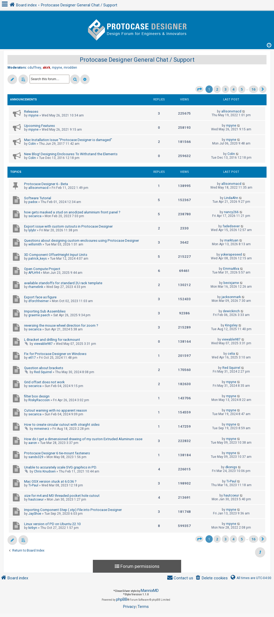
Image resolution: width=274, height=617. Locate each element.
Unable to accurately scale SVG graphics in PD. (60, 467)
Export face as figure (40, 297)
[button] (199, 89)
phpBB (121, 599)
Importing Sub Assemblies (45, 311)
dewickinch (231, 311)
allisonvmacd (231, 111)
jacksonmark (231, 297)
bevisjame (231, 283)
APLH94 (34, 273)
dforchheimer (38, 301)
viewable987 (43, 344)
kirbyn (32, 528)
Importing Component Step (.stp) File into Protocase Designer (73, 510)
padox (32, 202)
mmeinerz (41, 429)
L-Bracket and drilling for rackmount (52, 340)
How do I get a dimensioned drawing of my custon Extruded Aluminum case (83, 439)
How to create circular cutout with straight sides (62, 425)
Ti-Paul (33, 485)
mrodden (70, 67)
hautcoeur (36, 499)
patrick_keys (37, 258)
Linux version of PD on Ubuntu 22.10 (52, 524)
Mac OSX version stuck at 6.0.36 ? (50, 481)
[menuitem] (211, 578)
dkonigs (231, 467)
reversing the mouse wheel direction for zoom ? (61, 325)
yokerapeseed (231, 254)
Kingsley (231, 325)
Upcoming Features (39, 126)
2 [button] (217, 89)
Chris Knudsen (45, 471)
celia (231, 354)
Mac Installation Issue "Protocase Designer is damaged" (68, 140)
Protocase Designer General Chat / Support (137, 59)
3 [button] (225, 89)
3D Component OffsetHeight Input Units (55, 255)
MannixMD (150, 590)
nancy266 (231, 212)
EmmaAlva (231, 269)
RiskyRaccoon (39, 400)
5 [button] (242, 89)
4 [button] (233, 89)
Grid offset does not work (44, 382)
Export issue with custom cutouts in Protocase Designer (68, 226)
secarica (34, 216)
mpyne (57, 67)
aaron (32, 443)
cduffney (34, 67)
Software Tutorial (37, 198)
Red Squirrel (43, 372)
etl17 (32, 358)
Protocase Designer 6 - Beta (46, 184)
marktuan (231, 240)
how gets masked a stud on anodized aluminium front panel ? (72, 212)
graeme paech (39, 315)
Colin (32, 144)
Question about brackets (43, 368)
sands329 (35, 457)
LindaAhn (231, 198)
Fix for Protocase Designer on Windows (55, 354)
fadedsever (231, 226)
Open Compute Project (42, 269)
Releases (31, 112)
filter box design (37, 396)
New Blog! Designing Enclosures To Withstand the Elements (70, 154)
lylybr (32, 230)
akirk (46, 67)
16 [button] (254, 89)
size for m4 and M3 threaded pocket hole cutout (62, 496)
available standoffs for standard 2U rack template (63, 283)
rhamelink (35, 287)
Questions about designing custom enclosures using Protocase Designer (81, 241)
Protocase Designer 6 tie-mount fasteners (57, 453)
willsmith (35, 244)
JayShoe (34, 514)
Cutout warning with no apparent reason (55, 410)
